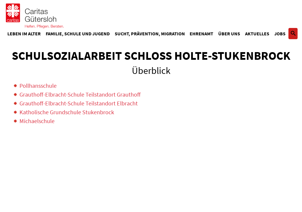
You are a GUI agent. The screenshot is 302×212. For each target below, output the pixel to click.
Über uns (229, 34)
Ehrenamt (201, 34)
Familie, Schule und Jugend (78, 34)
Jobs (279, 34)
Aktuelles (257, 34)
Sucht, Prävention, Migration (150, 34)
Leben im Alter (24, 34)
